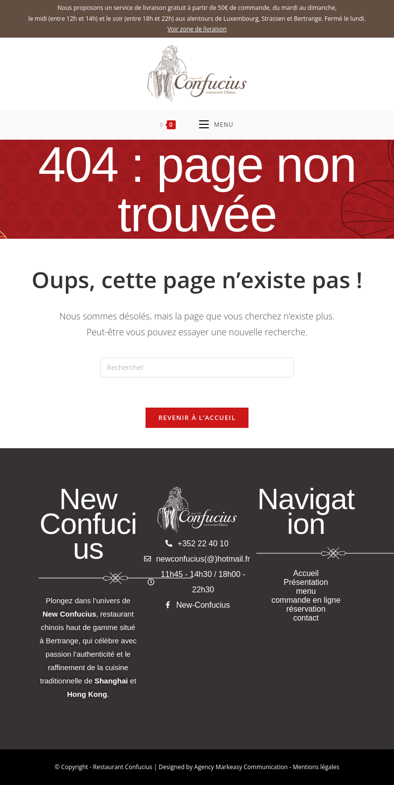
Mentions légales (316, 767)
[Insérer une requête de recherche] (197, 367)
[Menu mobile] (216, 125)
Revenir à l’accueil (197, 417)
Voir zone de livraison (197, 29)
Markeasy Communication (252, 767)
